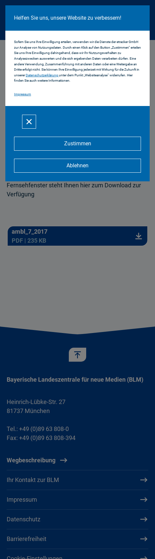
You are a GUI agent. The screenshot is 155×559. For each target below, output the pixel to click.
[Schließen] (29, 122)
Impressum (22, 94)
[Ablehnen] (77, 166)
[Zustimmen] (77, 144)
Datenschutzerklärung (42, 75)
